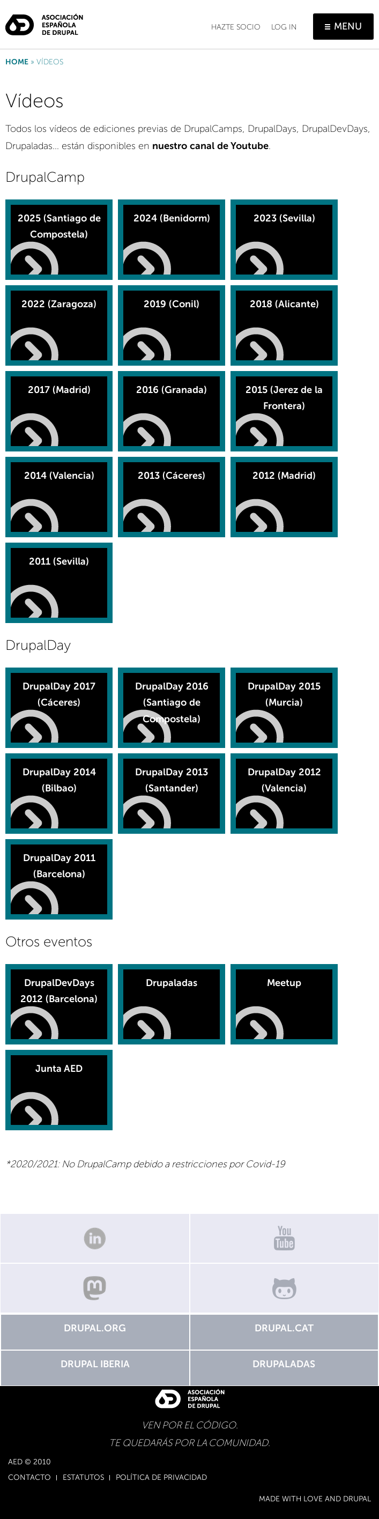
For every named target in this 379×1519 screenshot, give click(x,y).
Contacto (29, 1477)
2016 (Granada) (171, 390)
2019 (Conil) (171, 304)
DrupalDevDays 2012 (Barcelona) (59, 991)
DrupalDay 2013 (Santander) (171, 780)
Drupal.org (95, 1328)
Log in (284, 27)
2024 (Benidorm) (171, 218)
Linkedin (95, 1238)
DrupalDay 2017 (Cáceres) (59, 694)
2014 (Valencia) (59, 475)
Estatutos (83, 1477)
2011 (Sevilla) (59, 561)
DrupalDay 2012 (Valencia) (284, 780)
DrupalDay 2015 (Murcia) (284, 694)
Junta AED (59, 1069)
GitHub (284, 1288)
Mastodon (95, 1288)
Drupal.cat (284, 1328)
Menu (348, 26)
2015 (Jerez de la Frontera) (284, 398)
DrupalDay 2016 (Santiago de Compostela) (172, 702)
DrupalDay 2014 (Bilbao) (59, 780)
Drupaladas (171, 983)
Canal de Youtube (284, 1238)
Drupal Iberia (95, 1364)
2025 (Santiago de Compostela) (59, 226)
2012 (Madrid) (284, 475)
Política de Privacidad (161, 1477)
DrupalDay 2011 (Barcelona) (59, 866)
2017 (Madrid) (59, 390)
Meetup (284, 983)
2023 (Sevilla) (284, 218)
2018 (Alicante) (284, 304)
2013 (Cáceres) (171, 475)
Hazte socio (236, 27)
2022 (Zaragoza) (58, 304)
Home (16, 61)
